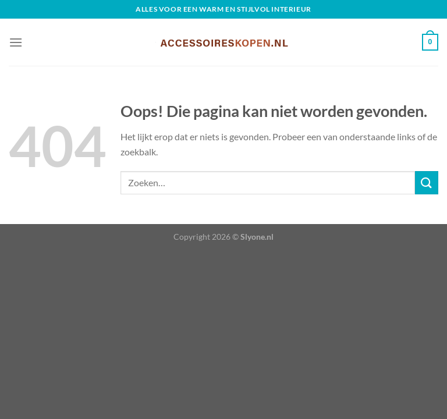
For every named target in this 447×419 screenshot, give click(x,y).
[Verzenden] (426, 182)
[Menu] (16, 42)
